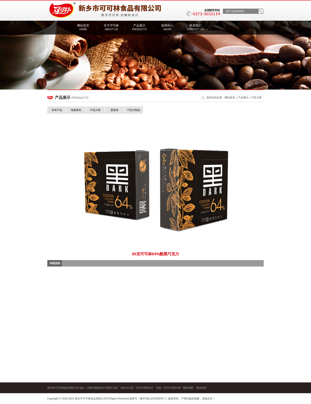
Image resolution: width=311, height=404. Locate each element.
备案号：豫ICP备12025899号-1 (147, 398)
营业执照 (201, 387)
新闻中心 (167, 27)
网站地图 (188, 387)
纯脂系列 (76, 110)
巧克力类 (256, 97)
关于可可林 (111, 27)
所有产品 (57, 110)
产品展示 (139, 27)
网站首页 (83, 27)
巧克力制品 (133, 110)
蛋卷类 (114, 110)
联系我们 (195, 27)
